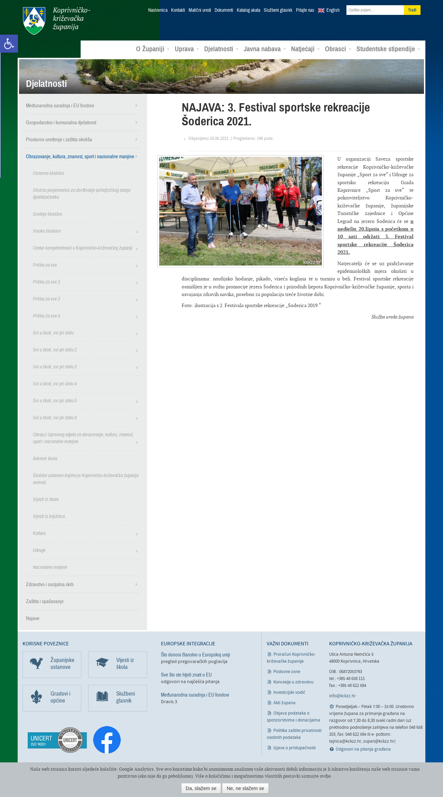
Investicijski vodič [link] (289, 692)
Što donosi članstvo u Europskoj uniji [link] (195, 654)
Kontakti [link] (178, 10)
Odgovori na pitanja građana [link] (363, 749)
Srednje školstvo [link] (47, 214)
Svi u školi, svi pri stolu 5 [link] (54, 400)
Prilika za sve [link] (45, 265)
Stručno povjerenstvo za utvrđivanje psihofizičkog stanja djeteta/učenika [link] (81, 193)
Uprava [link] (187, 48)
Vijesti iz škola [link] (45, 499)
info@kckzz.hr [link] (342, 695)
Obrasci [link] (338, 48)
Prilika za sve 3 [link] (46, 299)
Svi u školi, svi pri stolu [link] (53, 332)
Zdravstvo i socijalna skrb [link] (50, 584)
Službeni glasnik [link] (278, 10)
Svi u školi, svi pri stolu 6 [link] (54, 417)
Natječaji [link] (305, 48)
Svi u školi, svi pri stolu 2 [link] (54, 349)
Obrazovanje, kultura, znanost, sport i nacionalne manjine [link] (80, 156)
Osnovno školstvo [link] (48, 173)
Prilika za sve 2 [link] (46, 282)
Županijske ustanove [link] (62, 663)
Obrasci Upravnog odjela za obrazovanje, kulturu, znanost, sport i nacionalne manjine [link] (83, 437)
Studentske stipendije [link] (388, 48)
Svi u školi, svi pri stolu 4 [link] (54, 383)
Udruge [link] (39, 550)
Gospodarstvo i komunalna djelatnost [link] (61, 122)
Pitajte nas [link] (305, 10)
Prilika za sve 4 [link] (46, 316)
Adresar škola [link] (45, 458)
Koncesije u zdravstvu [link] (293, 682)
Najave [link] (32, 618)
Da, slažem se (201, 788)
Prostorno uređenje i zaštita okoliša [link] (59, 139)
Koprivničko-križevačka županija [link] (56, 21)
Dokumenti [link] (224, 10)
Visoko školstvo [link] (47, 231)
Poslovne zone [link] (286, 671)
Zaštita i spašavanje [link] (45, 601)
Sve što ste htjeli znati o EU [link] (186, 674)
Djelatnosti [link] (221, 48)
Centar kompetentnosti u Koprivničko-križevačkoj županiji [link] (83, 248)
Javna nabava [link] (265, 48)
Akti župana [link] (284, 702)
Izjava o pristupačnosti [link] (294, 747)
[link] (9, 44)
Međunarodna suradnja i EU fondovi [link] (60, 105)
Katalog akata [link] (248, 10)
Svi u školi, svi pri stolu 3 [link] (54, 366)
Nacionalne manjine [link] (50, 567)
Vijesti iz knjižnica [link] (49, 516)
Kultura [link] (39, 533)
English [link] (333, 10)
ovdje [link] (325, 776)
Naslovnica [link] (158, 10)
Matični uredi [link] (200, 10)
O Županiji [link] (153, 48)
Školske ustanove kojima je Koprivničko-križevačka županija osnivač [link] (85, 478)
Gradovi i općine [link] (60, 697)
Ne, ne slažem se (245, 788)
